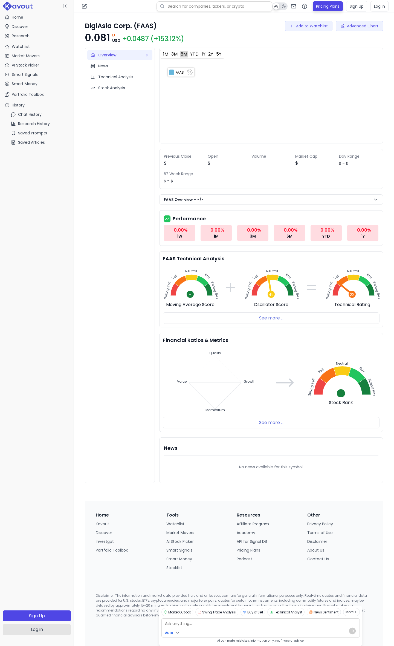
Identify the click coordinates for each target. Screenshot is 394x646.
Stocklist (174, 567)
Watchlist (175, 524)
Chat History (26, 114)
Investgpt (105, 541)
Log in (37, 629)
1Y (203, 54)
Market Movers (180, 532)
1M (165, 54)
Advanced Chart (359, 26)
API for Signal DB (252, 541)
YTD (194, 54)
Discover (16, 26)
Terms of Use (320, 532)
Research (17, 36)
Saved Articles (28, 142)
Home (14, 17)
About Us (315, 550)
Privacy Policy (320, 524)
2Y (210, 54)
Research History (30, 123)
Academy (246, 532)
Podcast (244, 559)
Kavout (102, 524)
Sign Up (37, 616)
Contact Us (318, 559)
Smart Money (179, 559)
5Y (218, 54)
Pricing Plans (328, 6)
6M (184, 54)
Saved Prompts (29, 133)
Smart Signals (179, 550)
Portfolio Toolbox (24, 94)
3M (174, 54)
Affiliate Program (253, 524)
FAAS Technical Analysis (193, 258)
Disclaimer (317, 541)
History (15, 105)
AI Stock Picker (180, 541)
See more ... (271, 318)
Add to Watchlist (308, 26)
